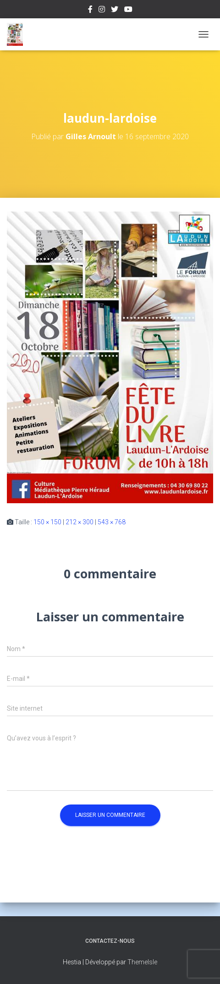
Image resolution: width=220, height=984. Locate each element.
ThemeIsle (142, 962)
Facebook (90, 10)
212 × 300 (80, 522)
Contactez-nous (110, 941)
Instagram (102, 10)
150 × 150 (47, 522)
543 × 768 (112, 522)
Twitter (114, 10)
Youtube (128, 10)
